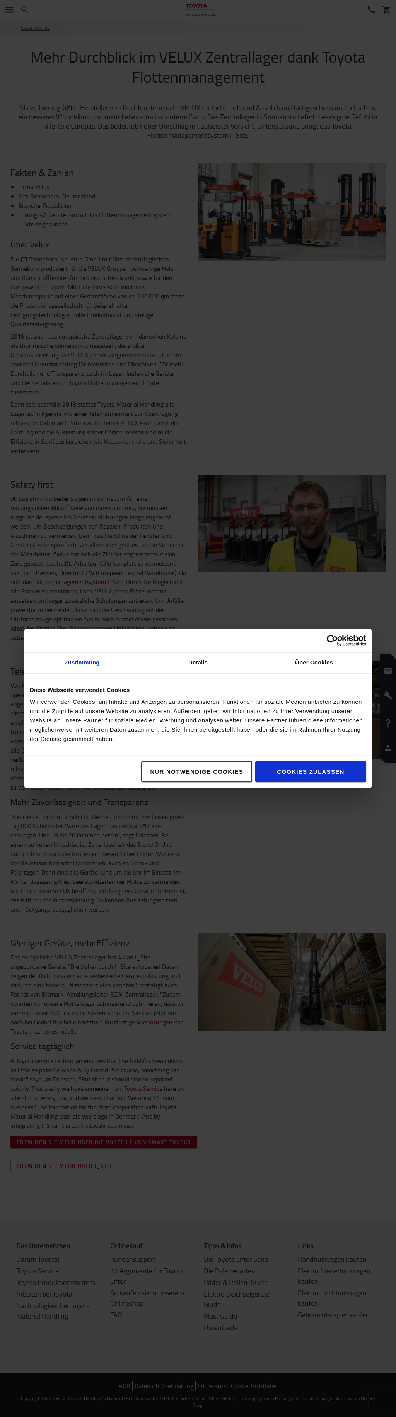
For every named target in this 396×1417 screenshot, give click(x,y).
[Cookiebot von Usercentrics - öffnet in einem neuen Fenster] (332, 640)
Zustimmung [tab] (82, 662)
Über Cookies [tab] (314, 662)
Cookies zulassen (310, 771)
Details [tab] (198, 662)
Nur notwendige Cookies (196, 771)
